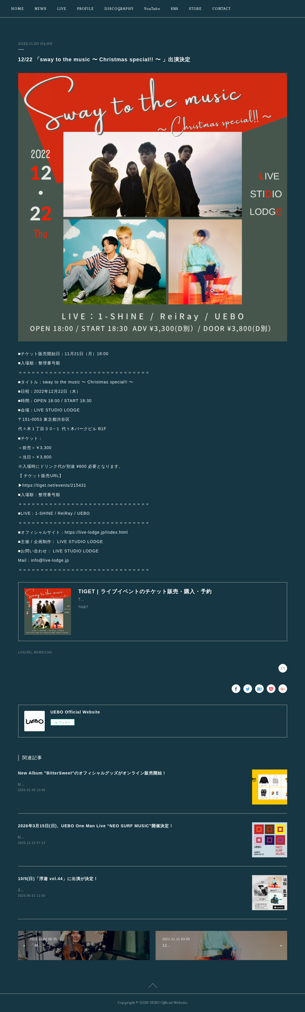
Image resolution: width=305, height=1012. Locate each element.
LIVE (61, 8)
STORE (195, 8)
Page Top (152, 986)
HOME (17, 8)
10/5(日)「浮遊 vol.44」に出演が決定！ (58, 878)
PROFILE (85, 8)
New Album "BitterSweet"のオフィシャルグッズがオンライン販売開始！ (92, 773)
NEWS (40, 8)
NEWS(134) (43, 652)
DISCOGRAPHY (119, 8)
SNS (174, 8)
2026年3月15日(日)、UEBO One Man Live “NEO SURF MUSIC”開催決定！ (95, 825)
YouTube (152, 8)
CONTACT (221, 8)
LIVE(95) (25, 652)
